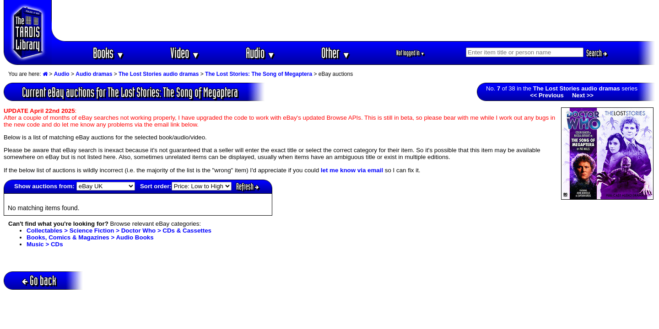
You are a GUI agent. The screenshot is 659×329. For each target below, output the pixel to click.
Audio (260, 53)
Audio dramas (94, 74)
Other (336, 53)
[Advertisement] (353, 20)
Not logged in (410, 53)
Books (108, 53)
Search (596, 53)
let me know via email (352, 170)
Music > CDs (45, 244)
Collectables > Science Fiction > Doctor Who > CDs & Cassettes (119, 230)
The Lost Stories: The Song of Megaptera (258, 74)
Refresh (247, 186)
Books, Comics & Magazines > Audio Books (90, 237)
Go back (39, 280)
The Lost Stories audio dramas (159, 74)
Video (185, 53)
